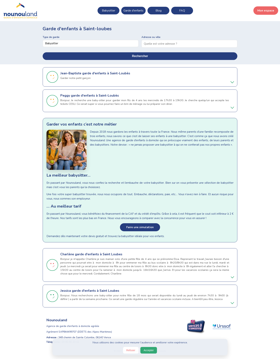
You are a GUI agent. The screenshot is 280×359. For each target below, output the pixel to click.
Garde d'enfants (133, 11)
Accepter (149, 350)
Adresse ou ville (150, 37)
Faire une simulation (140, 227)
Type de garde (51, 37)
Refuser (130, 350)
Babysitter (108, 11)
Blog (158, 11)
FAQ (182, 11)
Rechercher (140, 56)
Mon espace (265, 11)
